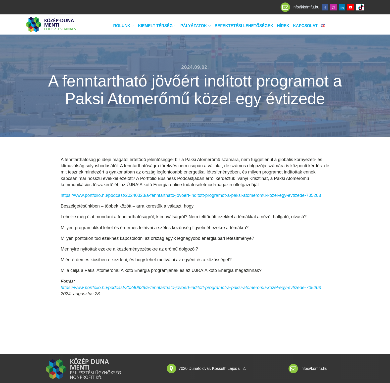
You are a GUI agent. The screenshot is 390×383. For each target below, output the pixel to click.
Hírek (283, 26)
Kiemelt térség (157, 26)
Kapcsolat (305, 26)
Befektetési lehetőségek (244, 26)
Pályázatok (195, 26)
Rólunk (123, 26)
